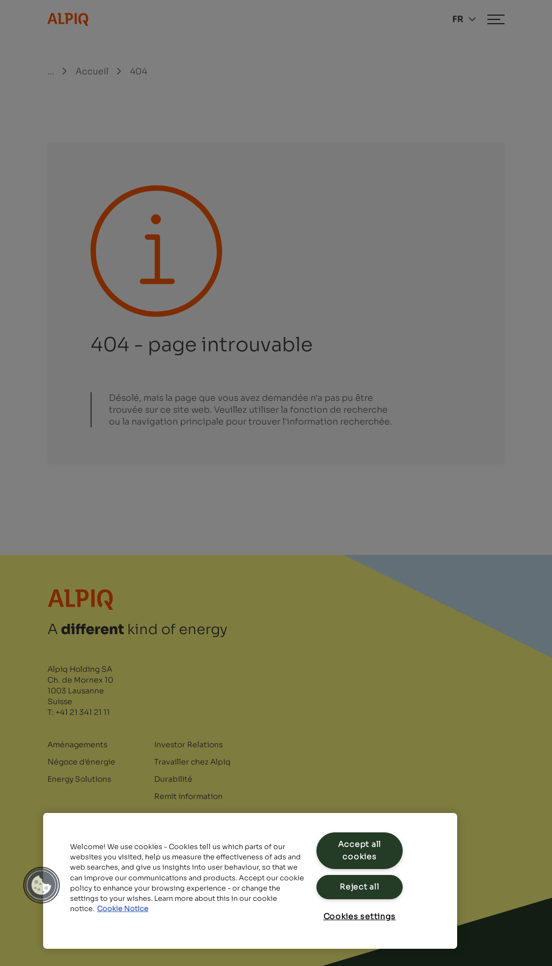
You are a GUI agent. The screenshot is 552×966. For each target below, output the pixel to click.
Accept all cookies (359, 850)
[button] (41, 885)
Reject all (359, 887)
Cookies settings (359, 916)
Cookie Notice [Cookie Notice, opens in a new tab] (122, 909)
